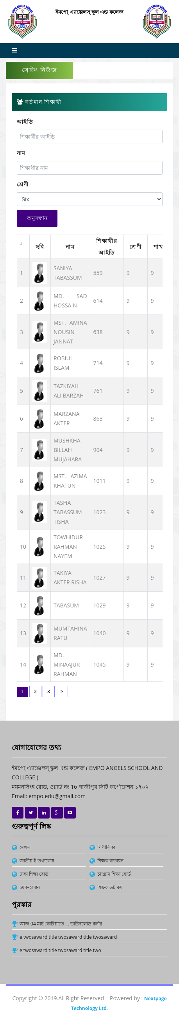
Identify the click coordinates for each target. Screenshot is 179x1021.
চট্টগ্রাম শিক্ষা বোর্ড (114, 874)
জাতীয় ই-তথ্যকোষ (37, 860)
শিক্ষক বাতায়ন (110, 860)
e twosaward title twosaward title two (60, 950)
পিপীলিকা (106, 847)
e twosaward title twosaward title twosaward (68, 937)
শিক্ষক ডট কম (110, 887)
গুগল (25, 847)
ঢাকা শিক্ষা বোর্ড (34, 874)
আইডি (25, 122)
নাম (21, 153)
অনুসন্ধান (37, 218)
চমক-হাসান (30, 887)
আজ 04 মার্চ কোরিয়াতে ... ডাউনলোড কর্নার (61, 923)
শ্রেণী (23, 184)
